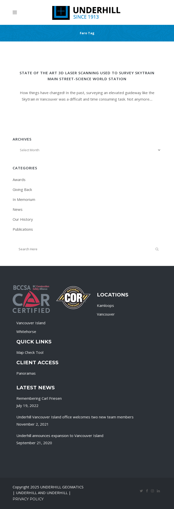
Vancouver (106, 314)
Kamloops (105, 305)
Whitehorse (26, 331)
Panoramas (26, 373)
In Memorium (24, 199)
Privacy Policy (28, 499)
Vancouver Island (30, 322)
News (18, 209)
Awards (19, 179)
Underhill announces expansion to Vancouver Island (59, 435)
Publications (23, 229)
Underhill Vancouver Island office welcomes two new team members (75, 416)
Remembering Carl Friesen (39, 398)
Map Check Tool (29, 352)
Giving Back (22, 189)
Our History (23, 219)
